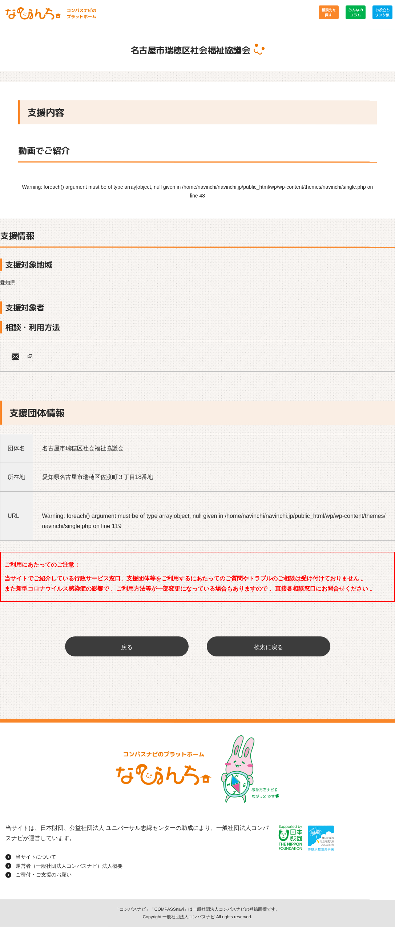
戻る (127, 647)
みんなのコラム (355, 12)
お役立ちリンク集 (382, 12)
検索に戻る (268, 647)
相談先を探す (328, 12)
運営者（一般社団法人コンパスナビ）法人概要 (69, 866)
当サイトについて (36, 857)
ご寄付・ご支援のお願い (44, 875)
